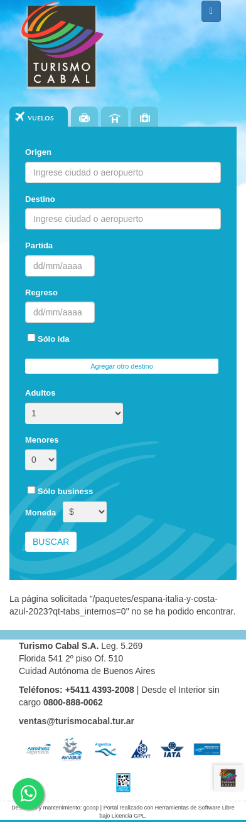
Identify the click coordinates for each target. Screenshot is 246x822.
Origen (38, 152)
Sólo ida (47, 339)
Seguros (144, 117)
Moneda (40, 512)
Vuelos (41, 118)
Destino (40, 199)
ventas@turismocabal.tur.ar (76, 721)
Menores (41, 440)
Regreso (41, 292)
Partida (39, 245)
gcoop (91, 807)
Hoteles (114, 117)
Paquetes (84, 117)
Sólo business (59, 491)
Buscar (51, 542)
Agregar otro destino (121, 366)
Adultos (40, 393)
